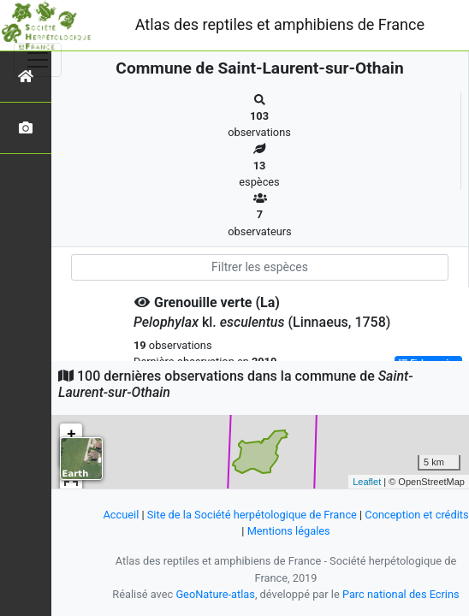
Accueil (121, 514)
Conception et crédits (416, 514)
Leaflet (367, 482)
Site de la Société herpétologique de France (252, 514)
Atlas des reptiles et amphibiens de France (279, 24)
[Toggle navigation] (38, 60)
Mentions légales (288, 530)
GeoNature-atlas (215, 594)
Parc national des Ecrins (401, 594)
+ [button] (71, 434)
